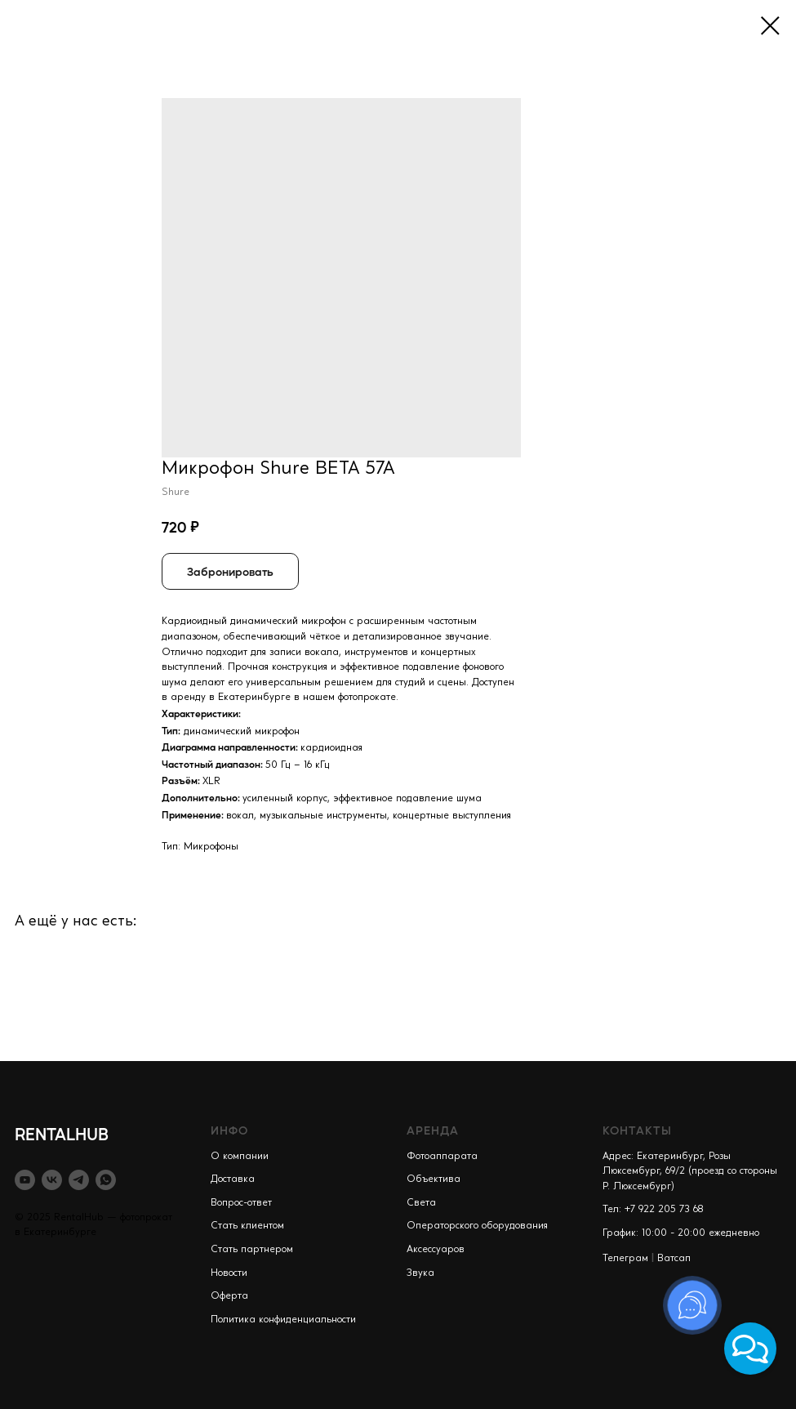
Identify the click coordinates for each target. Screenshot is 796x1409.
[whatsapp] (106, 1180)
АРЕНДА (433, 1129)
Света (421, 1203)
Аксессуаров (436, 1250)
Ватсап (674, 1259)
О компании (240, 1157)
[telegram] (79, 1180)
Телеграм (625, 1259)
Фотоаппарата (442, 1157)
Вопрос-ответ (241, 1203)
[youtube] (25, 1180)
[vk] (52, 1180)
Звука (420, 1273)
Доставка (233, 1179)
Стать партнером (252, 1250)
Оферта (229, 1296)
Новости (229, 1273)
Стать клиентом (247, 1226)
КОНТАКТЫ (637, 1129)
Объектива (433, 1179)
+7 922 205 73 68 (664, 1210)
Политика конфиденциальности (283, 1320)
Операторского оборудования (477, 1226)
